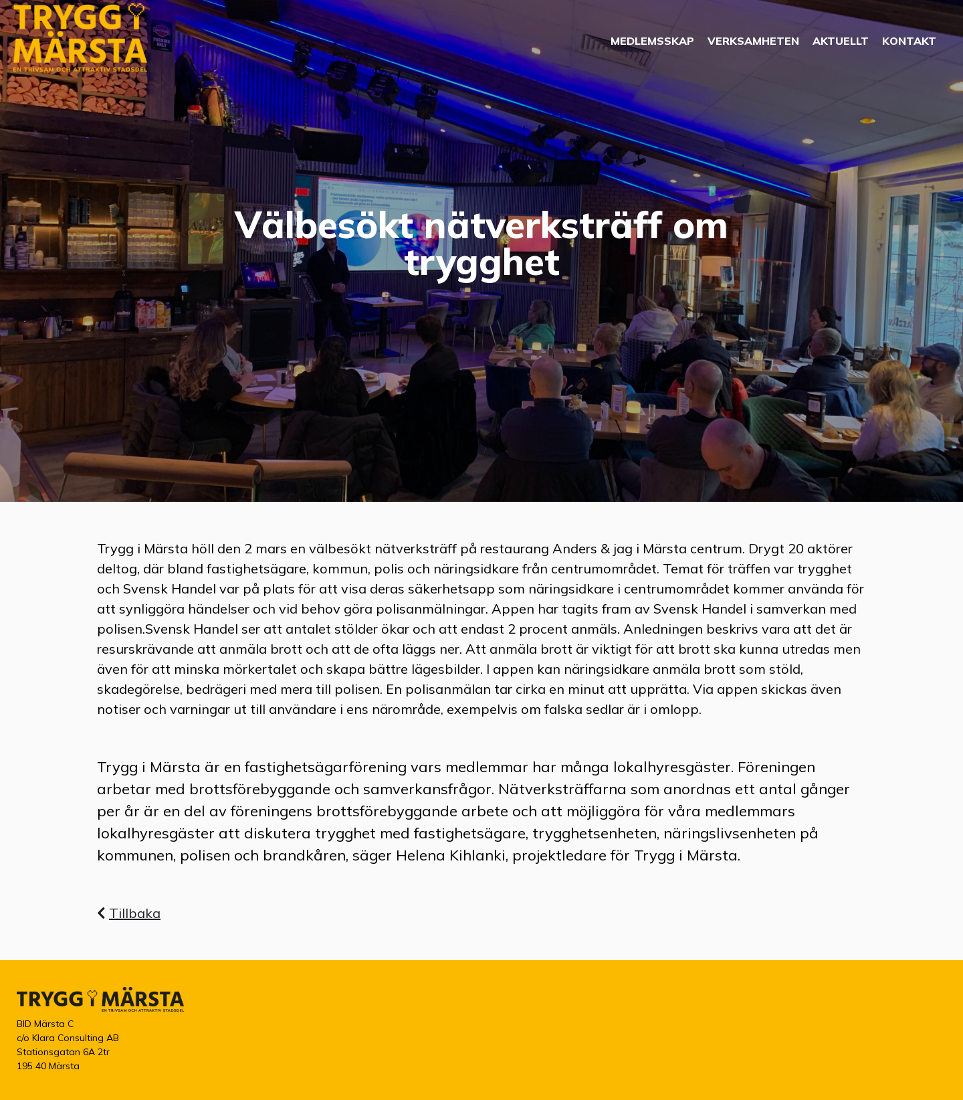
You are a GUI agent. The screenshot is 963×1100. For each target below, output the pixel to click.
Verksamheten (753, 41)
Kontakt (909, 41)
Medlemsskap (652, 41)
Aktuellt (841, 41)
